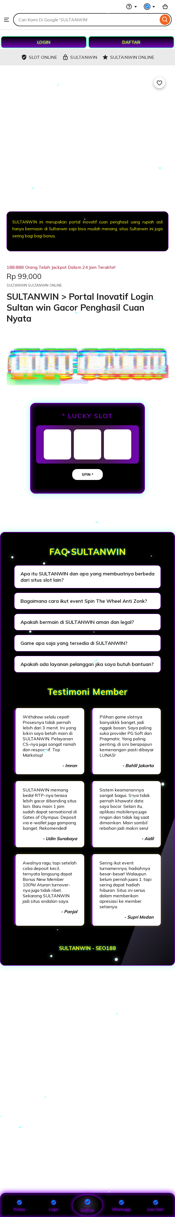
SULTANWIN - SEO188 (87, 948)
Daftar (87, 1205)
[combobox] (85, 19)
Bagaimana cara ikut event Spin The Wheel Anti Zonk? (84, 601)
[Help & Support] (131, 6)
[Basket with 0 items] (165, 6)
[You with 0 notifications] (150, 6)
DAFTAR (131, 42)
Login (53, 1205)
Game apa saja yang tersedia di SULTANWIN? (74, 643)
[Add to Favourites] (159, 82)
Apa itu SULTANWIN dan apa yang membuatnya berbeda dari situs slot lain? (87, 576)
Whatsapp (121, 1205)
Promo (19, 1205)
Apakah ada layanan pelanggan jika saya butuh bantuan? (87, 664)
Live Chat (155, 1205)
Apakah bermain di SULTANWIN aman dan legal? (77, 622)
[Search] (165, 19)
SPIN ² (87, 474)
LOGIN (43, 42)
